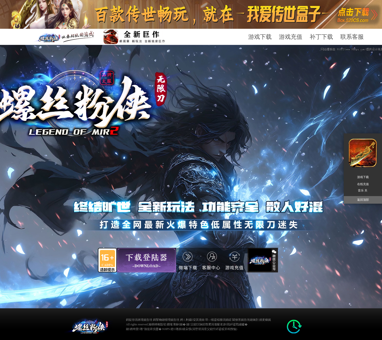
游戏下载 (260, 37)
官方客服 (239, 260)
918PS (166, 329)
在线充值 (363, 184)
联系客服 (352, 37)
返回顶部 (363, 199)
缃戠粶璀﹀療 (278, 324)
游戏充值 (290, 37)
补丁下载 (321, 37)
